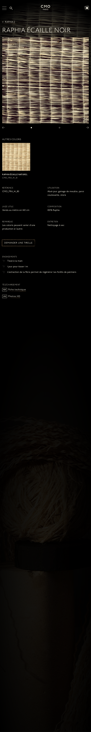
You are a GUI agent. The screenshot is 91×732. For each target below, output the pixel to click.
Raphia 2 (8, 22)
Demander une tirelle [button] (18, 243)
